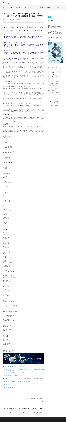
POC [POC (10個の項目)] (54, 70)
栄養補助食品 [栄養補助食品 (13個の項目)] (50, 88)
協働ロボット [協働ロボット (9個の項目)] (55, 85)
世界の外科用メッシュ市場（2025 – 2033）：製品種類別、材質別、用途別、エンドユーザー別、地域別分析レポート (55, 24)
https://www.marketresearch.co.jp (54, 105)
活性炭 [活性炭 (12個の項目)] (59, 88)
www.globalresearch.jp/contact (8, 350)
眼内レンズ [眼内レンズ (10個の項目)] (58, 92)
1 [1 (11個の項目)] (48, 67)
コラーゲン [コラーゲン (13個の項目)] (57, 76)
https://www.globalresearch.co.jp (54, 104)
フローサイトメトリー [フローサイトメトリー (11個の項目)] (51, 81)
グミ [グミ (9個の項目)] (56, 74)
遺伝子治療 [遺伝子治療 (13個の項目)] (58, 94)
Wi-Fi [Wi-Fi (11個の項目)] (49, 72)
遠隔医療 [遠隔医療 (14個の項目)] (53, 94)
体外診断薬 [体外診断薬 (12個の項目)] (49, 85)
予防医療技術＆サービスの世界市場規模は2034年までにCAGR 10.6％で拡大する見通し (17, 381)
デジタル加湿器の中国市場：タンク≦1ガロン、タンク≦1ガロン (13, 375)
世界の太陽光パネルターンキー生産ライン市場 (11, 373)
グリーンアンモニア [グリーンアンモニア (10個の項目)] (51, 76)
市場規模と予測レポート (20, 19)
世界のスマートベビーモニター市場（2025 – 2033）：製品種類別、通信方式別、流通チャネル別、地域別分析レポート (55, 33)
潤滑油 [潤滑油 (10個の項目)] (49, 90)
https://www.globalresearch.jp (53, 102)
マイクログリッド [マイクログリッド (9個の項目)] (58, 81)
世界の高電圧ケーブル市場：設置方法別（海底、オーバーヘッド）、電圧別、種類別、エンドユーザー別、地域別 (38, 410)
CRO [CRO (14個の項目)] (59, 67)
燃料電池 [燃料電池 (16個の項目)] (53, 90)
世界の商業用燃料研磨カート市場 (9, 387)
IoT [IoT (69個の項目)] (53, 69)
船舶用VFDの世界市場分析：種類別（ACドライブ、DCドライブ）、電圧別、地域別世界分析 (10, 410)
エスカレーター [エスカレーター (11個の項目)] (53, 72)
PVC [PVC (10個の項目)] (57, 70)
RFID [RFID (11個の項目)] (60, 70)
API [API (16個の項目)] (52, 67)
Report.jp (6, 3)
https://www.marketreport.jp (53, 101)
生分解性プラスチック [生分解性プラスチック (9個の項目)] (51, 92)
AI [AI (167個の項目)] (50, 67)
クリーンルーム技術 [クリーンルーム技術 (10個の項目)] (51, 74)
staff (5, 19)
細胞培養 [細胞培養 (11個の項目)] (49, 94)
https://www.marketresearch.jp (53, 106)
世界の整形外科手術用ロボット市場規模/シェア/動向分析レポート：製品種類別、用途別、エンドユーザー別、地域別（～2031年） (55, 27)
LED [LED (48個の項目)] (56, 69)
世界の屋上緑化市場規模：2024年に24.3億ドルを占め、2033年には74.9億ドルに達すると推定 (24, 410)
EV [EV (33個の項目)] (48, 69)
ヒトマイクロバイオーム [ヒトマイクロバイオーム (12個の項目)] (51, 79)
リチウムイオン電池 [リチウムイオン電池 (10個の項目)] (51, 83)
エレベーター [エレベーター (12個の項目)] (59, 72)
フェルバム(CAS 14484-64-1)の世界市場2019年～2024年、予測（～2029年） (15, 372)
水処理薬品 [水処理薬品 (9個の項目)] (55, 88)
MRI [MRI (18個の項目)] (48, 70)
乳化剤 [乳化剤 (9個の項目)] (57, 83)
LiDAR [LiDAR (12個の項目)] (59, 69)
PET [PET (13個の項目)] (51, 70)
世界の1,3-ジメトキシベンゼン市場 (9, 385)
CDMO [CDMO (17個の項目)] (56, 67)
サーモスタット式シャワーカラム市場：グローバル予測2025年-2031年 (14, 366)
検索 (48, 13)
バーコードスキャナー (7, 392)
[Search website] (62, 3)
